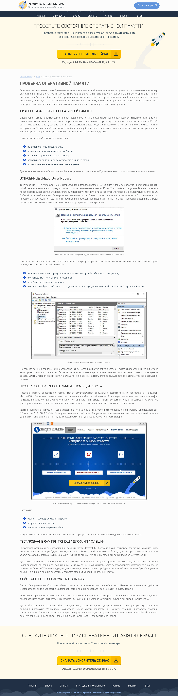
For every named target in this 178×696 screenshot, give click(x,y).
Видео (76, 16)
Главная (40, 16)
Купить (108, 16)
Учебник (124, 16)
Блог (139, 16)
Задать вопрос (146, 5)
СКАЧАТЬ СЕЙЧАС (85, 54)
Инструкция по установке (90, 685)
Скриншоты (59, 16)
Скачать (92, 16)
